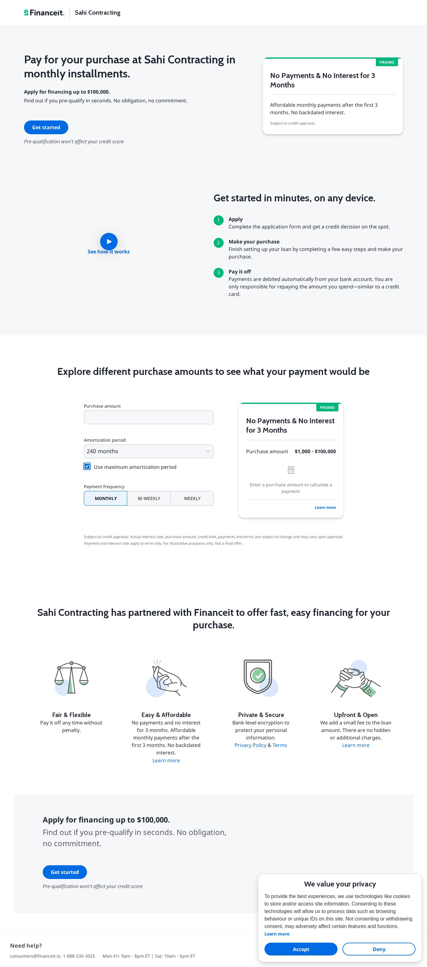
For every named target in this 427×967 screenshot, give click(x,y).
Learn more (325, 507)
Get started (46, 127)
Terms (280, 745)
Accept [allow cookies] (301, 949)
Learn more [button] (276, 934)
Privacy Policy (250, 745)
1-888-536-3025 (79, 956)
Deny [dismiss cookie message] (379, 949)
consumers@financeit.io (35, 956)
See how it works (109, 251)
